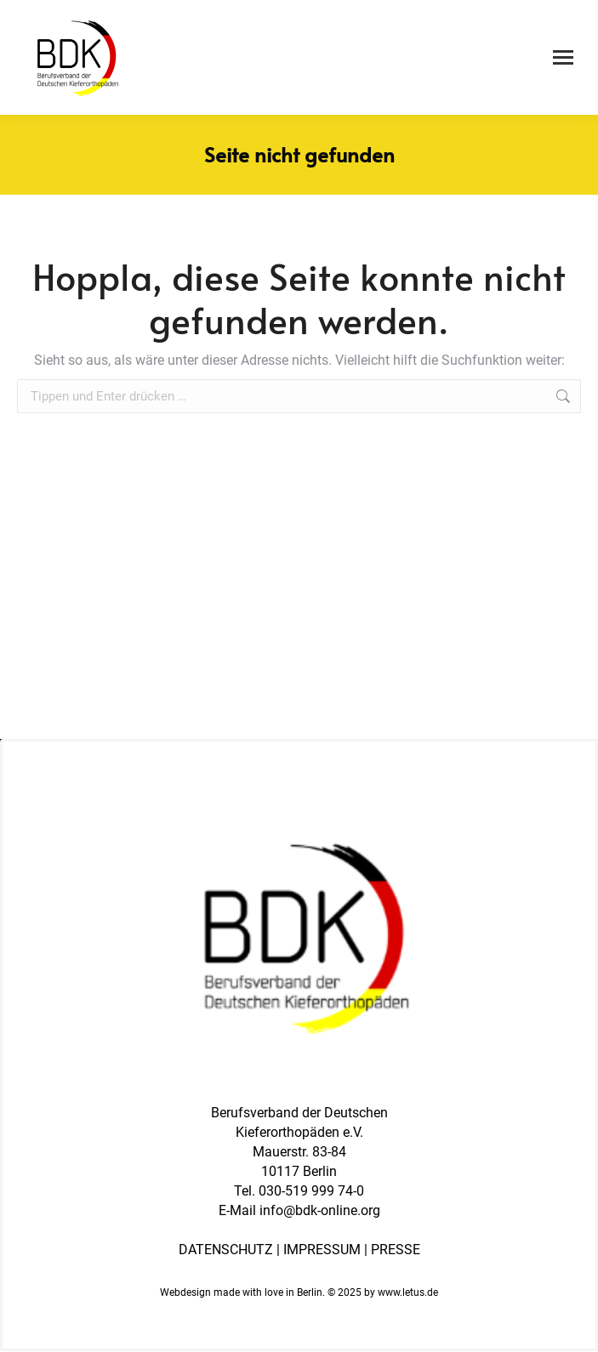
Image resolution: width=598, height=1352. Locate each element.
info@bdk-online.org (319, 1210)
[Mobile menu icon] (563, 57)
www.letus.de (408, 1292)
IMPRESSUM (322, 1249)
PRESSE (395, 1249)
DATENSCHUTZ (226, 1249)
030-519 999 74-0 (311, 1191)
